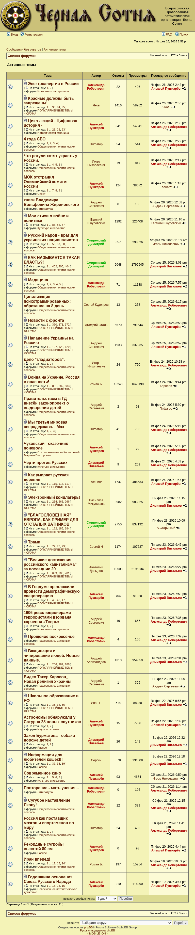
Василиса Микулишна (96, 502)
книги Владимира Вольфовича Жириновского (51, 202)
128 (61, 346)
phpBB (88, 927)
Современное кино (42, 773)
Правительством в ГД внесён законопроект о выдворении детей (46, 403)
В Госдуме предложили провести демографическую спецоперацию (52, 591)
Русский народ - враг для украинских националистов (51, 237)
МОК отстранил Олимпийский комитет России (46, 181)
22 (58, 129)
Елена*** (165, 187)
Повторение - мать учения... (51, 788)
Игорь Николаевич (96, 163)
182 (54, 528)
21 (53, 129)
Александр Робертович (96, 86)
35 (63, 704)
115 (54, 483)
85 (53, 224)
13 (58, 863)
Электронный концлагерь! (54, 497)
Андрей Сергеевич (96, 204)
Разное (42, 747)
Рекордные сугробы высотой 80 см (43, 846)
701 (67, 573)
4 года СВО (34, 139)
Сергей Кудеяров (96, 305)
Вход (12, 34)
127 (54, 346)
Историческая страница (53, 91)
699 (54, 573)
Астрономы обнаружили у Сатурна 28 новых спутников (52, 719)
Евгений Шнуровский (96, 221)
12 (53, 863)
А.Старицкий (166, 528)
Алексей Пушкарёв (166, 88)
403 (61, 266)
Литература (45, 208)
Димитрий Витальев (166, 266)
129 (67, 346)
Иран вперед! (37, 859)
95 (63, 107)
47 (63, 600)
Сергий (96, 760)
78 (58, 546)
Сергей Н (96, 547)
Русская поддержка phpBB (97, 930)
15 (63, 885)
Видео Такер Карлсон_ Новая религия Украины (47, 679)
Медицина (38, 280)
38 (58, 763)
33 (53, 704)
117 (67, 483)
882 (61, 386)
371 (61, 324)
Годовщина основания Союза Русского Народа (48, 879)
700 (61, 573)
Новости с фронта (46, 320)
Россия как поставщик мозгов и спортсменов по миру (49, 823)
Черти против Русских (46, 462)
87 (63, 224)
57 (58, 244)
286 (54, 664)
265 (61, 501)
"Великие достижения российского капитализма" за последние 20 (50, 564)
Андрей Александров (96, 660)
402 (54, 266)
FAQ (167, 34)
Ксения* (96, 482)
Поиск (181, 34)
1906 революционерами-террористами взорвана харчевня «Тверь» (48, 617)
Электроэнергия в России (53, 84)
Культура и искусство (51, 228)
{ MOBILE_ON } (98, 933)
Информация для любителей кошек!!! (43, 757)
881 (54, 386)
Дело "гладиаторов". (44, 359)
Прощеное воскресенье (51, 636)
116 (61, 483)
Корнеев (166, 386)
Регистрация (32, 34)
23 (63, 129)
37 (53, 763)
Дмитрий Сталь (96, 325)
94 (58, 107)
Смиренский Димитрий (96, 242)
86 (58, 224)
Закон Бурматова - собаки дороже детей (49, 737)
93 (53, 107)
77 (53, 546)
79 (63, 546)
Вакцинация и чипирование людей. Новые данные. (51, 655)
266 (67, 501)
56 (53, 244)
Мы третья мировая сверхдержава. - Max (45, 424)
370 (54, 324)
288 (67, 664)
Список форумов (22, 56)
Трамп (34, 542)
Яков (96, 105)
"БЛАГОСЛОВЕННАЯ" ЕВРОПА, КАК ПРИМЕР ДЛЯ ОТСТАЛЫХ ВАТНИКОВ (51, 519)
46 (58, 600)
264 (54, 501)
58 (63, 244)
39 (63, 763)
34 (58, 704)
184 (67, 528)
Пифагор (96, 144)
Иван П (96, 703)
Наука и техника (48, 729)
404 (67, 266)
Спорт (41, 193)
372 (67, 324)
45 (53, 600)
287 (61, 664)
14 (63, 863)
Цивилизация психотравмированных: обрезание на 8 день (47, 301)
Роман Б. (96, 384)
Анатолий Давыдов (96, 569)
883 (67, 386)
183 (61, 528)
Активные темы (55, 49)
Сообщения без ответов (23, 49)
